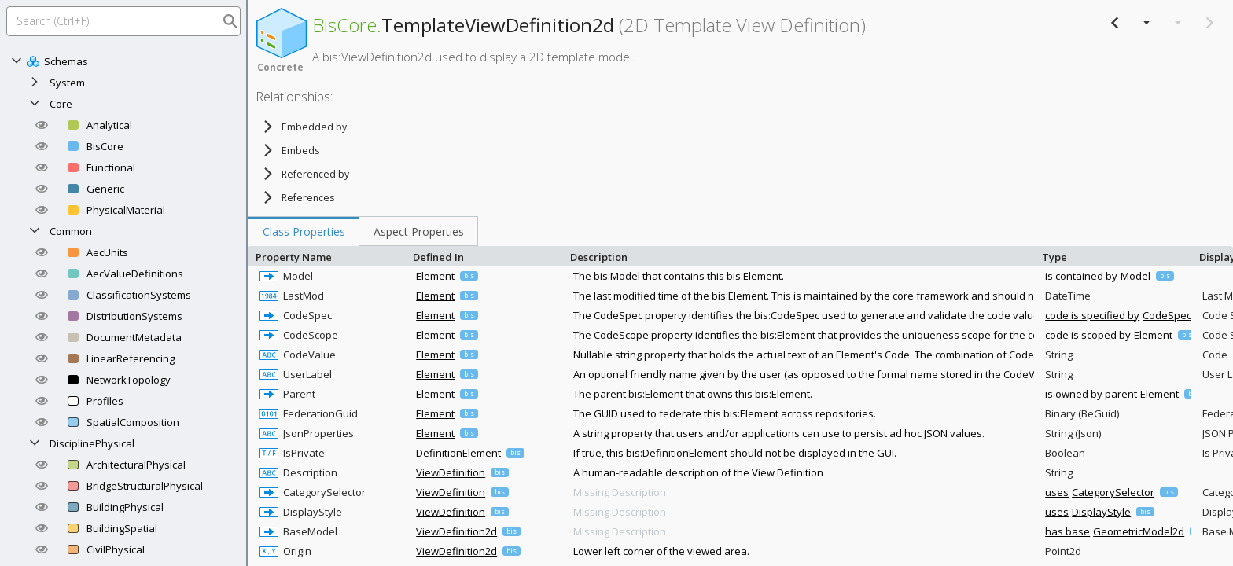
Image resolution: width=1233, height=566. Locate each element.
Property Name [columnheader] (330, 256)
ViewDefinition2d (456, 531)
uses (1057, 492)
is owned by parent (1091, 394)
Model (1135, 276)
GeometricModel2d (1138, 531)
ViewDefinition (450, 472)
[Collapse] (16, 61)
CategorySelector (1113, 492)
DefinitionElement (458, 453)
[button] (41, 125)
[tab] (303, 231)
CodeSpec (1167, 315)
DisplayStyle (1101, 512)
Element (435, 276)
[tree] (342, 162)
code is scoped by (1088, 335)
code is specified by (1092, 315)
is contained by (1081, 276)
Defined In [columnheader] (487, 256)
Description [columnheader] (802, 256)
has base (1067, 531)
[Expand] (34, 82)
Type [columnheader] (1116, 256)
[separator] (247, 283)
